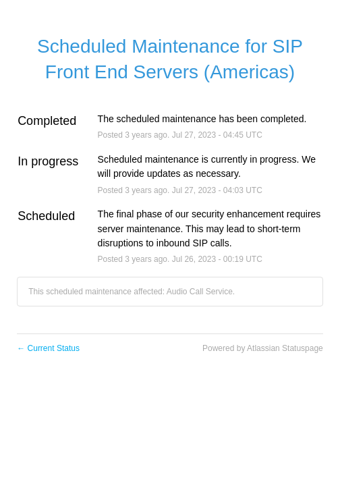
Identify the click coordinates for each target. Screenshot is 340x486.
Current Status (48, 348)
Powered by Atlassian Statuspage (262, 348)
